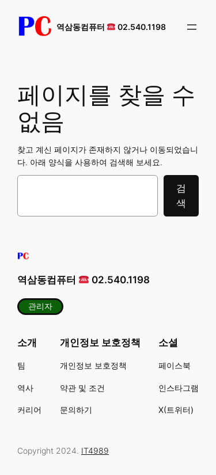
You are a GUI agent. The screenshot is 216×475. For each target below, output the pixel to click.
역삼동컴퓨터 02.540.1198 (111, 27)
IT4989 (95, 450)
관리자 (40, 306)
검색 (181, 196)
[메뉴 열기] (192, 27)
